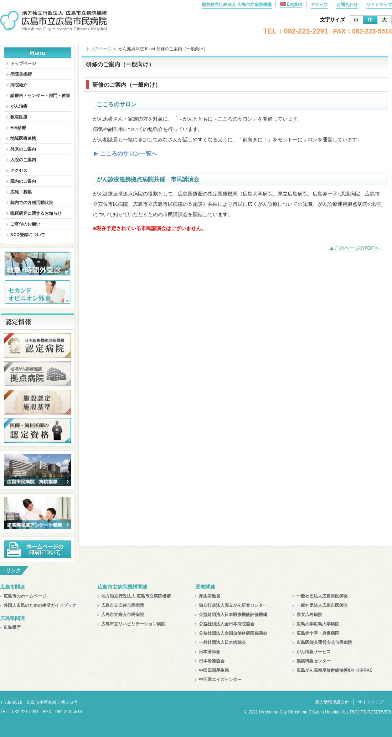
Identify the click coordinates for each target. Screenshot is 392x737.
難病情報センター (313, 661)
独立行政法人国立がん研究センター (233, 605)
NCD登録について (27, 234)
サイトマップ (379, 4)
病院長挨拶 (21, 74)
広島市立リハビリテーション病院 (133, 623)
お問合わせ (347, 4)
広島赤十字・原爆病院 (317, 633)
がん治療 (18, 106)
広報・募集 (21, 191)
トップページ (99, 48)
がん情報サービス (313, 651)
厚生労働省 (209, 596)
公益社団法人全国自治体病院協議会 (233, 633)
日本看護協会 (212, 661)
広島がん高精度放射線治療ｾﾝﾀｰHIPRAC (334, 670)
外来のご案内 (23, 149)
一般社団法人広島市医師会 (322, 605)
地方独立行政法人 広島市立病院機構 (236, 4)
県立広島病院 (309, 614)
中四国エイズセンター (220, 679)
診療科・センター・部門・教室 (40, 95)
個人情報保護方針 (332, 702)
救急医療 (18, 117)
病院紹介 (18, 84)
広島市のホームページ (25, 596)
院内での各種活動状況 (31, 202)
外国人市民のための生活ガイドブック (40, 605)
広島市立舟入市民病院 (122, 614)
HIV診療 (18, 127)
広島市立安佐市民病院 (122, 605)
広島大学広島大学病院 (317, 623)
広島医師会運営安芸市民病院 (324, 642)
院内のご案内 (23, 181)
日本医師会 (209, 651)
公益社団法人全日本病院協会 (226, 623)
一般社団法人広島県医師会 (322, 596)
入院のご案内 (23, 159)
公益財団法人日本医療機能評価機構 (233, 614)
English (291, 4)
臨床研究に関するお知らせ (36, 213)
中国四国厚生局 (214, 670)
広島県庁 (12, 627)
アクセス (319, 4)
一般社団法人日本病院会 (222, 642)
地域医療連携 (23, 138)
